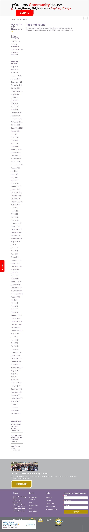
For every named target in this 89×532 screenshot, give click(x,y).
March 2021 (15, 257)
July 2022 (14, 208)
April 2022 (14, 217)
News (19, 19)
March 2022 (15, 220)
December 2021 (16, 229)
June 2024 (14, 137)
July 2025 (14, 97)
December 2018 (16, 321)
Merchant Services (58, 525)
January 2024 (15, 153)
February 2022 (16, 223)
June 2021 (14, 248)
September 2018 (17, 331)
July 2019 (14, 300)
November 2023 (16, 159)
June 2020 (14, 272)
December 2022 (16, 192)
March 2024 (15, 146)
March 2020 (15, 279)
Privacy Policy (50, 503)
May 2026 (14, 67)
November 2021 (16, 232)
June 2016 (14, 407)
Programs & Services (33, 498)
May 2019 (14, 306)
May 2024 (14, 140)
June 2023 (14, 174)
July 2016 (14, 404)
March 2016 (15, 411)
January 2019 (15, 318)
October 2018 (16, 328)
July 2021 (14, 245)
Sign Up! (76, 512)
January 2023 (15, 189)
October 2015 (16, 414)
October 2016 (16, 395)
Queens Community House (44, 6)
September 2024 (17, 128)
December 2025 (16, 82)
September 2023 (17, 165)
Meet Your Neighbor (14, 54)
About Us (49, 497)
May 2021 (14, 251)
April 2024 (14, 143)
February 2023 (16, 186)
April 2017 (14, 377)
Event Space (33, 511)
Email (65, 495)
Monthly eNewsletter (15, 45)
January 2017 (15, 386)
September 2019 (17, 294)
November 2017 (16, 361)
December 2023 (16, 156)
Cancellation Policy (52, 509)
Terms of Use (50, 506)
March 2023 (15, 183)
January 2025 (15, 116)
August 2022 (15, 205)
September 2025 (17, 91)
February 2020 (16, 281)
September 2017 (17, 368)
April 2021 (14, 254)
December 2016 (16, 389)
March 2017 (15, 380)
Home (13, 19)
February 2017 (16, 383)
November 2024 (16, 122)
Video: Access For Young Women (16, 426)
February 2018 (16, 352)
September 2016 (17, 398)
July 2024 (14, 134)
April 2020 (14, 275)
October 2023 (16, 162)
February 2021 (16, 260)
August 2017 (15, 371)
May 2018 (14, 343)
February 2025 (16, 113)
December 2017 (16, 358)
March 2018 (15, 349)
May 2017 (14, 374)
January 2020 (15, 285)
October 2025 (16, 88)
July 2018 (14, 337)
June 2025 (14, 100)
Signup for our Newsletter (17, 27)
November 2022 (16, 196)
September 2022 (17, 202)
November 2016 (16, 392)
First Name (67, 500)
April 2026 (14, 70)
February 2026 (16, 76)
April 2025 (14, 106)
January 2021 (15, 263)
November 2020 (16, 266)
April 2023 (14, 180)
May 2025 (14, 103)
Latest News (15, 41)
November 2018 (16, 325)
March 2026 (15, 73)
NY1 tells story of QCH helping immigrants (16, 437)
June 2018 (14, 340)
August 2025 (15, 94)
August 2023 (15, 168)
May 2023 (14, 177)
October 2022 (16, 199)
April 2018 (14, 346)
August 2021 (15, 242)
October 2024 (16, 125)
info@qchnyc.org (18, 511)
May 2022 (14, 214)
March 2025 (15, 110)
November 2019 (16, 291)
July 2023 (14, 171)
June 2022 (14, 211)
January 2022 (15, 226)
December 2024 (16, 119)
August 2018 (15, 334)
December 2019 (16, 288)
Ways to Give (33, 505)
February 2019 (16, 315)
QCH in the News (17, 49)
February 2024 (16, 149)
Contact (48, 500)
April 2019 (14, 309)
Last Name (67, 505)
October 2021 (16, 235)
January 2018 (15, 355)
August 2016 (15, 401)
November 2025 (16, 85)
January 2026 (15, 79)
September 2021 (17, 239)
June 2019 (14, 303)
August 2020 (15, 269)
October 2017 (16, 364)
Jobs (30, 508)
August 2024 (15, 131)
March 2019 (15, 312)
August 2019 (15, 297)
